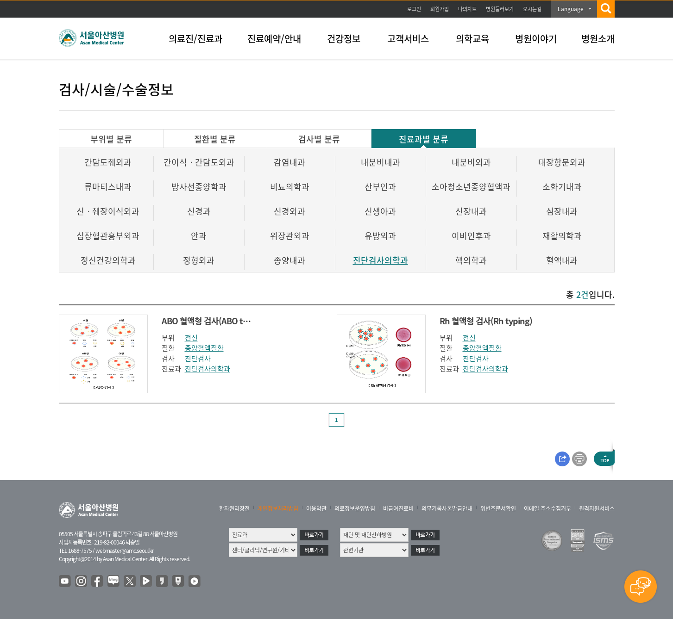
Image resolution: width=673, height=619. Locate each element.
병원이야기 (536, 38)
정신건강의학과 (108, 260)
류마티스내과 (108, 186)
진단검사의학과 (380, 260)
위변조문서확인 (498, 508)
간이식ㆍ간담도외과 (199, 162)
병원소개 (598, 38)
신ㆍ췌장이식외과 (107, 211)
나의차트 (467, 9)
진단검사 (198, 358)
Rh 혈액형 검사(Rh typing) (486, 321)
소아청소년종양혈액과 (471, 186)
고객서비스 (408, 38)
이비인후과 (471, 235)
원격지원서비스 (597, 508)
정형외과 (198, 260)
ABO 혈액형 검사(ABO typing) (214, 321)
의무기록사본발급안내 (446, 508)
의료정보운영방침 (354, 508)
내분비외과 (471, 162)
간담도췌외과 (108, 162)
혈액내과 (562, 260)
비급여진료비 (398, 508)
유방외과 (380, 235)
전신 (191, 338)
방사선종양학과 (198, 186)
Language (571, 9)
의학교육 (472, 38)
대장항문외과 (561, 162)
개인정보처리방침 (278, 508)
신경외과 (289, 211)
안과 (199, 235)
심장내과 (562, 211)
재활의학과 (562, 235)
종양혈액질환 (204, 348)
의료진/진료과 (195, 38)
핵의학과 (471, 260)
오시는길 (532, 9)
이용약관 (316, 508)
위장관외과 (289, 235)
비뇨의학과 (289, 186)
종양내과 (289, 260)
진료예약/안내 (274, 38)
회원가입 (439, 9)
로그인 (414, 9)
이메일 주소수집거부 (547, 508)
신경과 (199, 211)
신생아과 (380, 211)
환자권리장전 (234, 508)
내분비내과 (380, 162)
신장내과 (471, 211)
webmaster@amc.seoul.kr (124, 550)
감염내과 (289, 162)
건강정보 (343, 38)
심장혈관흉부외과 (107, 235)
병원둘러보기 (500, 9)
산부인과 (380, 186)
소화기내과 (562, 186)
